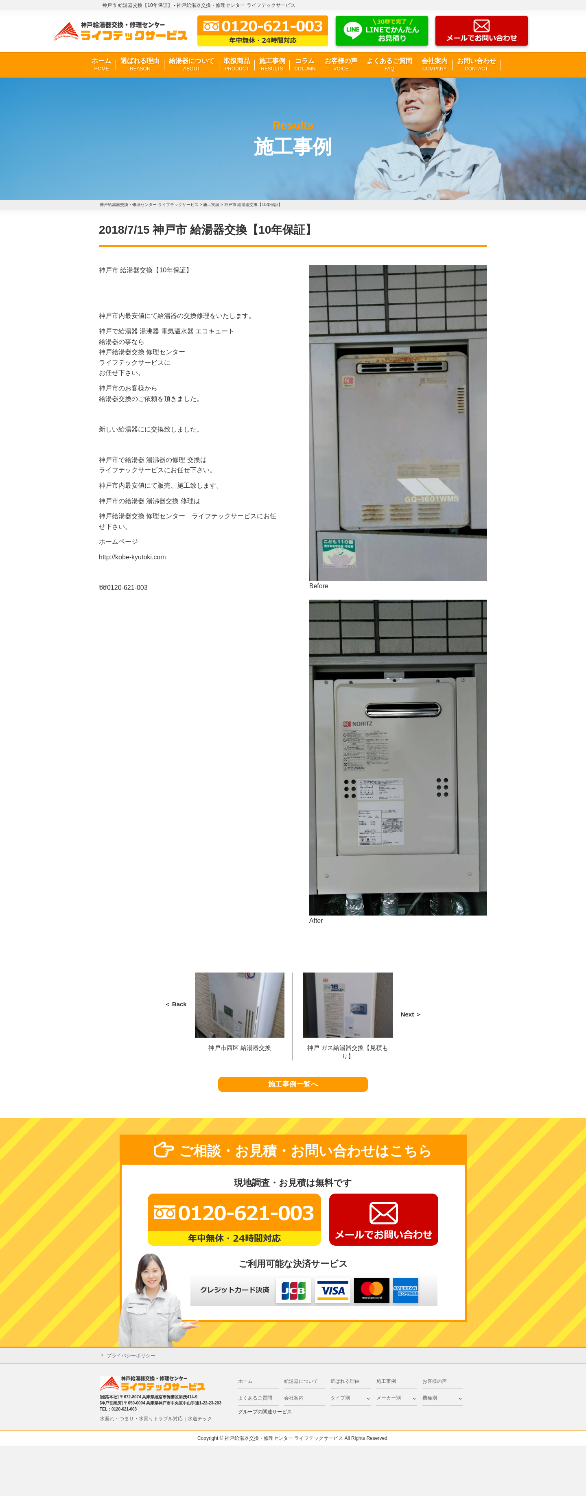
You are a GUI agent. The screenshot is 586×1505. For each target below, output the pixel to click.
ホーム (101, 64)
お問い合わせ (476, 64)
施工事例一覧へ (293, 1089)
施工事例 (272, 64)
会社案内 (435, 64)
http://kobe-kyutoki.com (132, 557)
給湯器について (191, 64)
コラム (304, 64)
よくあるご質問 (389, 64)
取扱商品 (237, 64)
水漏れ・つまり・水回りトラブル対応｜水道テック (156, 1428)
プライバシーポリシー (131, 1365)
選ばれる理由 (140, 64)
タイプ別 (340, 1408)
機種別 (429, 1408)
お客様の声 (341, 64)
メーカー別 (388, 1408)
